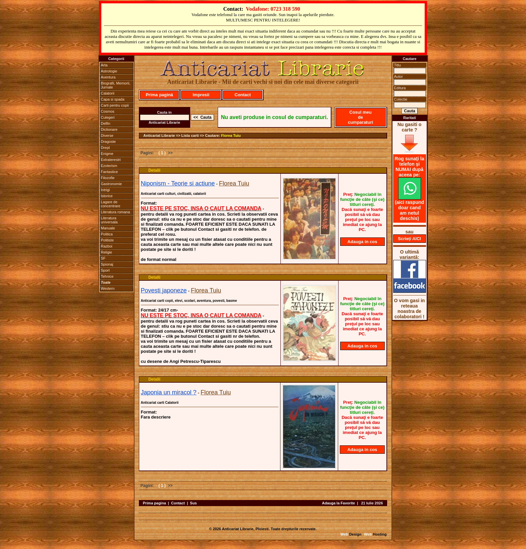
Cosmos (107, 111)
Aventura (108, 77)
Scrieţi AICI (409, 238)
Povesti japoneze (164, 290)
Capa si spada (112, 99)
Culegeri (108, 117)
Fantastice (109, 172)
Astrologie (109, 71)
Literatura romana (115, 212)
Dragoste (108, 142)
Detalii (154, 170)
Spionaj (107, 264)
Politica (107, 234)
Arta (104, 65)
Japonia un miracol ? (169, 392)
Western (108, 288)
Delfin (105, 123)
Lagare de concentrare (110, 204)
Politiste (107, 240)
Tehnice (107, 276)
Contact (242, 94)
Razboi (106, 246)
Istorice (107, 196)
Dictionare (109, 129)
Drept (105, 148)
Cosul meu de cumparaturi (360, 117)
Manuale (108, 228)
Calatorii (107, 93)
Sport (105, 270)
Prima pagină (159, 94)
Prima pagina (154, 503)
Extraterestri (111, 160)
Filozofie (108, 178)
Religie (106, 252)
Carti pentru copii (115, 105)
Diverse (107, 135)
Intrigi (105, 190)
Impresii (201, 94)
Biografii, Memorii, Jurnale (115, 85)
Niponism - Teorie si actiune (178, 183)
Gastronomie (111, 184)
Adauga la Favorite (338, 503)
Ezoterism (109, 166)
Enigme (107, 154)
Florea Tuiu (231, 135)
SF (103, 258)
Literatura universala (109, 220)
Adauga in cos (362, 241)
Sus (193, 503)
